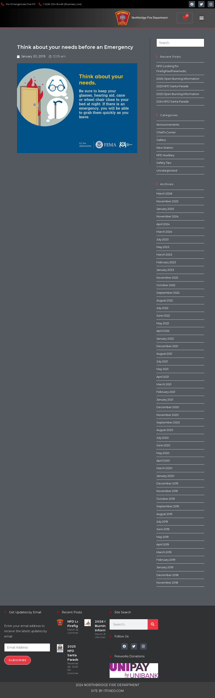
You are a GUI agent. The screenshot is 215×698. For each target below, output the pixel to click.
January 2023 (165, 269)
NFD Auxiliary (165, 155)
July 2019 (162, 521)
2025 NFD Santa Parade (172, 86)
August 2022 (164, 300)
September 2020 (168, 422)
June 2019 (162, 529)
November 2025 (167, 201)
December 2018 (167, 575)
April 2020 (163, 460)
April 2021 (162, 376)
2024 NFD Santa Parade (172, 101)
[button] (202, 17)
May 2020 (162, 453)
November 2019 (167, 491)
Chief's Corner (166, 132)
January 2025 (165, 208)
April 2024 (163, 224)
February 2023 (166, 262)
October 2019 (165, 498)
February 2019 (165, 559)
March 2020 (164, 468)
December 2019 (167, 483)
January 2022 (165, 338)
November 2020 (167, 414)
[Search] (153, 624)
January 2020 (165, 475)
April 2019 (162, 544)
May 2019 (162, 536)
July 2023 (162, 239)
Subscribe (17, 660)
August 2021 (164, 353)
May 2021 (162, 369)
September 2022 (168, 292)
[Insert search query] (180, 43)
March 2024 (164, 231)
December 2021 (167, 346)
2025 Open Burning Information (177, 94)
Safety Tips (163, 162)
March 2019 (164, 552)
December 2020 (167, 407)
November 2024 (167, 216)
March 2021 (163, 384)
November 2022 (167, 277)
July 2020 (162, 437)
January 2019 (164, 567)
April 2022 (162, 330)
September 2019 (167, 506)
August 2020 (164, 430)
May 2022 (162, 323)
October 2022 (165, 285)
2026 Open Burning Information (177, 78)
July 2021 (162, 361)
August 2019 (164, 514)
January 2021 (164, 399)
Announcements (167, 124)
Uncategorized (166, 170)
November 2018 (167, 582)
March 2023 (164, 254)
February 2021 (165, 391)
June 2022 (163, 315)
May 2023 (162, 247)
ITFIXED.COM (114, 691)
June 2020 (163, 445)
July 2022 (162, 308)
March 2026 (164, 193)
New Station (164, 147)
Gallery (161, 139)
